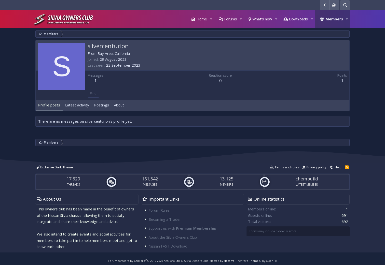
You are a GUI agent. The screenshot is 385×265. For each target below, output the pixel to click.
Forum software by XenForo (144, 261)
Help (338, 167)
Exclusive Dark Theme (54, 167)
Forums (230, 18)
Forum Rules (159, 210)
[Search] (345, 5)
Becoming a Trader (165, 219)
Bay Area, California (113, 53)
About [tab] (119, 105)
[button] (211, 19)
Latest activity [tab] (77, 105)
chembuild (307, 179)
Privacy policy (316, 167)
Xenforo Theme (257, 261)
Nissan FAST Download (168, 246)
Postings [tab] (101, 105)
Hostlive (229, 261)
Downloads (298, 18)
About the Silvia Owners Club (173, 237)
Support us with (182, 228)
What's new (262, 18)
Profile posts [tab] (49, 105)
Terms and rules (287, 167)
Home (201, 18)
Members (334, 18)
